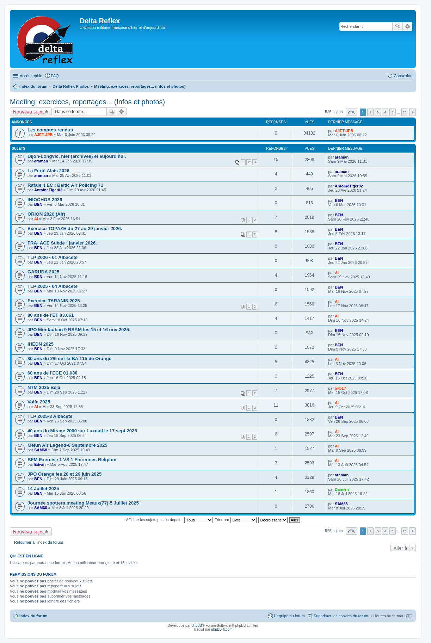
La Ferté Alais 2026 (48, 170)
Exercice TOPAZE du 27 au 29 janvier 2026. (74, 228)
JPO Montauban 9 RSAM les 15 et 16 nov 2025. (78, 329)
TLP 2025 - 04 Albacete (52, 286)
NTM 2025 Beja (43, 387)
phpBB (196, 625)
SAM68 (40, 450)
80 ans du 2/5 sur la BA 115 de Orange (69, 358)
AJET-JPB (43, 134)
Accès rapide (31, 76)
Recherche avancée (407, 26)
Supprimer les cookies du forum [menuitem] (341, 616)
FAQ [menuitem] (55, 76)
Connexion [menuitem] (403, 76)
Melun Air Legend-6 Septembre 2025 (67, 445)
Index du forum (33, 86)
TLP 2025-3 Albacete (50, 416)
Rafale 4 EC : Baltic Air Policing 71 (65, 185)
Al (36, 219)
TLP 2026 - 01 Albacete (52, 257)
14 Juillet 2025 (43, 488)
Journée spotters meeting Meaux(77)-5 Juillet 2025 (83, 503)
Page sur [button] (351, 112)
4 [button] (385, 112)
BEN (38, 204)
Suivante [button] (412, 112)
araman (41, 161)
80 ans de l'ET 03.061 (50, 315)
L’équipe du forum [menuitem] (289, 616)
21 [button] (405, 112)
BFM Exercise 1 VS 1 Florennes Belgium (71, 459)
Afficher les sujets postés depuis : (169, 520)
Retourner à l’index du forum (38, 542)
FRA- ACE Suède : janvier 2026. (62, 243)
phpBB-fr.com (222, 629)
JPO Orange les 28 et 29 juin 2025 (64, 474)
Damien (342, 489)
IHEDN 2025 (40, 344)
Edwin (39, 464)
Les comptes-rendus (50, 129)
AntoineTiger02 (48, 190)
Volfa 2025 (38, 401)
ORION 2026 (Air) (46, 214)
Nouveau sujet (28, 112)
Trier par (235, 520)
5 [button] (393, 112)
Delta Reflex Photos (71, 86)
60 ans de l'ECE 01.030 (52, 373)
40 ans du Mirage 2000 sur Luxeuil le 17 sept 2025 (82, 430)
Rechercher (397, 26)
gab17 (340, 388)
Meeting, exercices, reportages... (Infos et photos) (139, 86)
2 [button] (370, 112)
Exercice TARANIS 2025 (53, 300)
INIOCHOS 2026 (44, 199)
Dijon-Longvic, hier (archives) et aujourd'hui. (76, 156)
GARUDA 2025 (43, 271)
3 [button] (378, 112)
